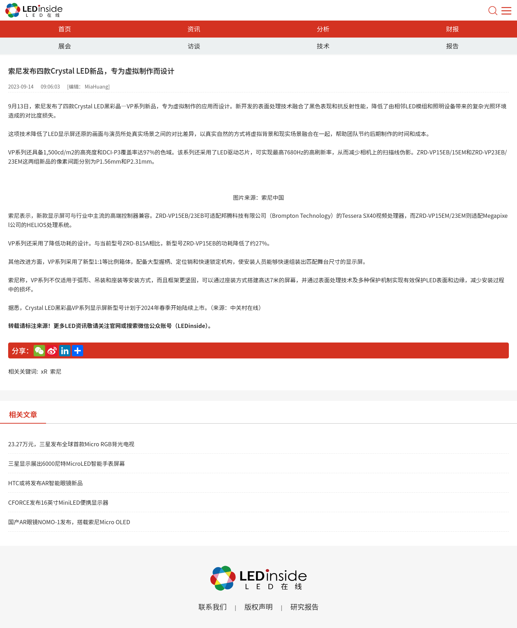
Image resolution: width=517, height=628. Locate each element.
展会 (64, 45)
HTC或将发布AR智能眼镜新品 (45, 483)
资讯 (194, 28)
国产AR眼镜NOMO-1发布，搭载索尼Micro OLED (69, 521)
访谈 (194, 45)
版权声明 (258, 606)
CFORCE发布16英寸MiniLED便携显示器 (58, 502)
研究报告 (304, 606)
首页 (64, 28)
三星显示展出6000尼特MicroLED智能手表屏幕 (66, 463)
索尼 (56, 371)
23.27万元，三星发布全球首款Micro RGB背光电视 (71, 444)
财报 (452, 28)
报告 (452, 45)
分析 (323, 28)
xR (44, 371)
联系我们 (212, 606)
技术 (323, 45)
